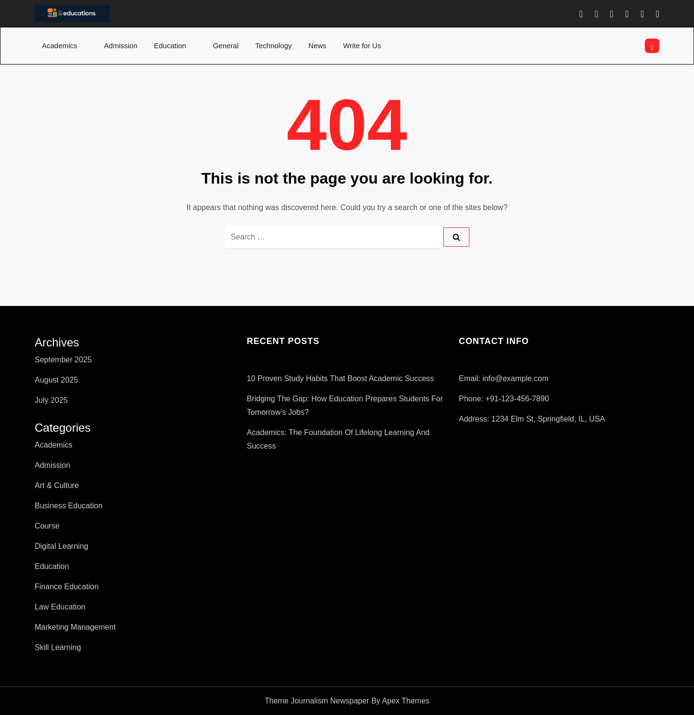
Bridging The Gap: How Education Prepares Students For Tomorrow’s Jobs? (345, 405)
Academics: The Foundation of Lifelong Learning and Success (338, 439)
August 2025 (56, 380)
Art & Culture (57, 485)
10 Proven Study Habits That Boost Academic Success (340, 378)
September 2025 (63, 360)
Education (175, 45)
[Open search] (652, 46)
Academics (64, 45)
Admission (120, 45)
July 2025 (51, 400)
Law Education (60, 607)
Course (47, 526)
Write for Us (367, 45)
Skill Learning (58, 647)
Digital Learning (61, 546)
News (317, 45)
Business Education (69, 506)
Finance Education (67, 587)
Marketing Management (75, 627)
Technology (273, 45)
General (226, 45)
